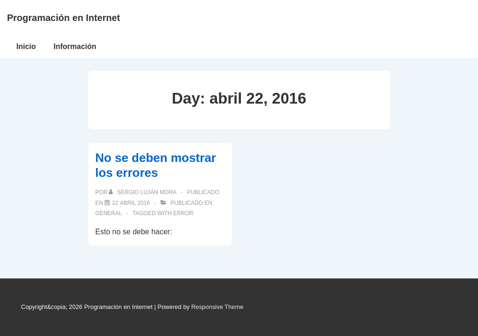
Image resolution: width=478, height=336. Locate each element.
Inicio (26, 46)
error (183, 213)
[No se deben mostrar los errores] (131, 203)
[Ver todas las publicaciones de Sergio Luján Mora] (143, 192)
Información (75, 46)
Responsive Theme (217, 306)
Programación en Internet (63, 18)
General (108, 213)
